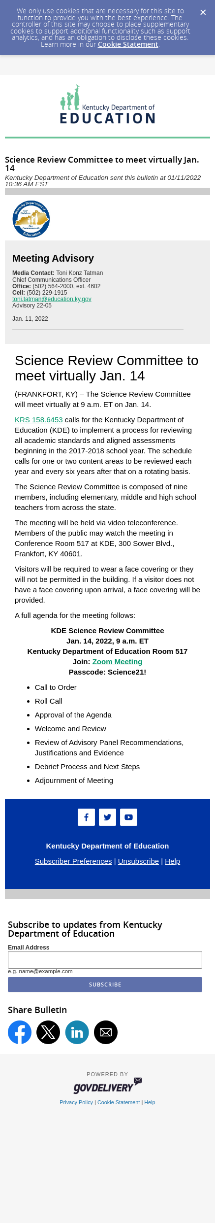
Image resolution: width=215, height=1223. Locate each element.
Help (172, 861)
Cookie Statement (128, 44)
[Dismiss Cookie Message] (202, 9)
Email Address (29, 947)
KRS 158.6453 (39, 419)
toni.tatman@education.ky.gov (52, 299)
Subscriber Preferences (73, 861)
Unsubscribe (138, 861)
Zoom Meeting (117, 661)
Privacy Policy (76, 1102)
